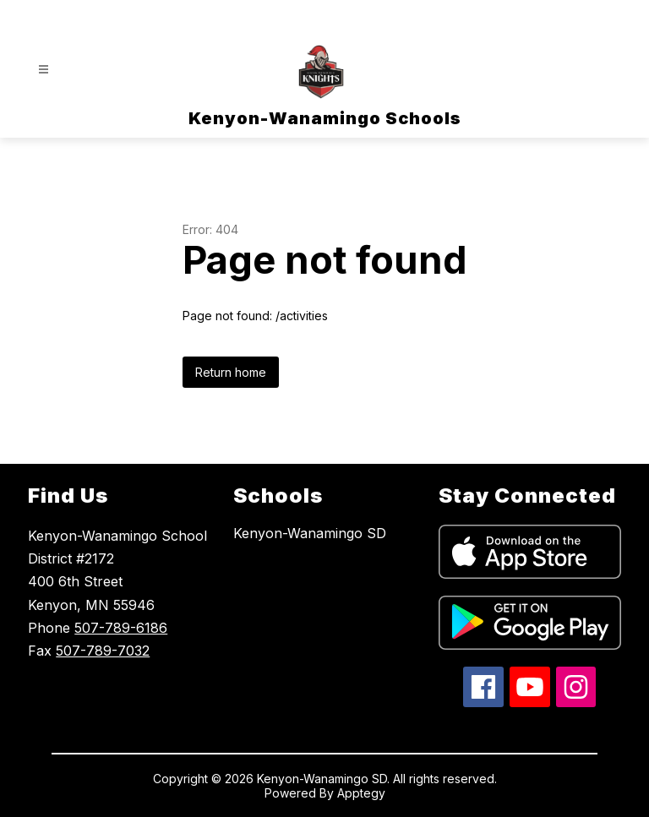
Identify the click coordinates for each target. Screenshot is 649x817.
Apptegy (361, 793)
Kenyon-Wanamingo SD (309, 533)
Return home (230, 372)
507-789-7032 (103, 650)
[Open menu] (43, 69)
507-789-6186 (120, 627)
